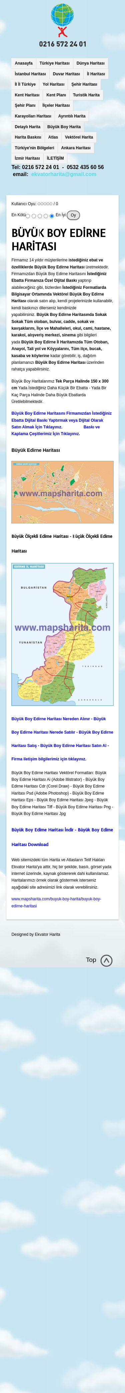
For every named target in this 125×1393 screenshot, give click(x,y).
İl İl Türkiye (25, 84)
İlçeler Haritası (56, 105)
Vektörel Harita (79, 137)
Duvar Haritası (66, 74)
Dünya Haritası (91, 63)
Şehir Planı (25, 105)
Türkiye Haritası (55, 63)
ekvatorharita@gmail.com (63, 174)
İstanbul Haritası (30, 74)
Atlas (53, 137)
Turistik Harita (86, 95)
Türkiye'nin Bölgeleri (34, 148)
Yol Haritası (53, 84)
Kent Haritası (27, 95)
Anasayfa (23, 63)
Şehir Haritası (84, 84)
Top (91, 959)
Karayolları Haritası (33, 116)
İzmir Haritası (27, 158)
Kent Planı (56, 95)
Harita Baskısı (28, 137)
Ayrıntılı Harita (72, 116)
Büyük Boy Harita (64, 127)
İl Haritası (96, 74)
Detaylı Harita (27, 127)
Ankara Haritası (76, 148)
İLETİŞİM (55, 158)
